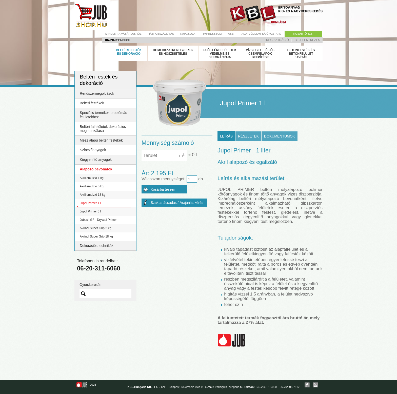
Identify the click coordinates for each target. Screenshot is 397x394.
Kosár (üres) (303, 33)
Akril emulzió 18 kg (92, 194)
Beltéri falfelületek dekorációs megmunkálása (103, 129)
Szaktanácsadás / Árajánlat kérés (177, 203)
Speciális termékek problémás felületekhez (103, 115)
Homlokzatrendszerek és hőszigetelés (173, 51)
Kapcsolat (188, 33)
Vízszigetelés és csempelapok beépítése (260, 53)
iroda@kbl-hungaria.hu (229, 386)
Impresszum (212, 33)
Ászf (231, 33)
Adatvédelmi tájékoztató (261, 33)
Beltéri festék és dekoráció (129, 51)
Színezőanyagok (93, 150)
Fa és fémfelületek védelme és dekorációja (220, 53)
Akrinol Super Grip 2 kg (95, 228)
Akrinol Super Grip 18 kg (96, 236)
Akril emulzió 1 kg (92, 178)
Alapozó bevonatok (96, 169)
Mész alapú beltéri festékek (101, 140)
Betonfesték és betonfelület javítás (301, 53)
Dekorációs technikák (96, 246)
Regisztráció (277, 40)
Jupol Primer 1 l (90, 203)
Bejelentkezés (307, 40)
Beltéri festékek (92, 103)
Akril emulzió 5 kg (92, 186)
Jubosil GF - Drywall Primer (98, 220)
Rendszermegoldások (97, 93)
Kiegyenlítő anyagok (96, 159)
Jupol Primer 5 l (90, 211)
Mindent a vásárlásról (123, 33)
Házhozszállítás (161, 33)
